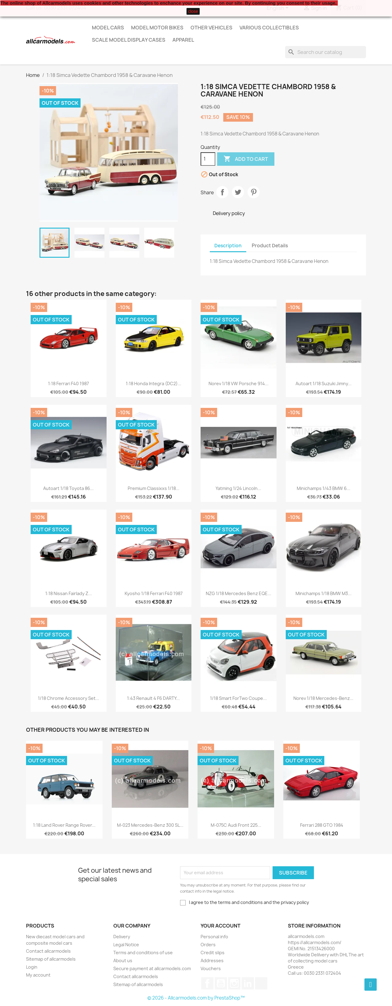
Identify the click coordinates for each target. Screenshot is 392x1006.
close (193, 11)
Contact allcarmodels (48, 951)
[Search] (325, 52)
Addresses (212, 960)
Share (222, 192)
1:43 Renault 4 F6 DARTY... (153, 698)
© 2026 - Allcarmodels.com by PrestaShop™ (196, 998)
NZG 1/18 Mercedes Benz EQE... (238, 593)
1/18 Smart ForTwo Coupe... (238, 698)
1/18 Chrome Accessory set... (68, 698)
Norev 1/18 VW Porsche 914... (239, 383)
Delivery (121, 937)
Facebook (207, 983)
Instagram (234, 983)
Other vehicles (211, 27)
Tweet (238, 192)
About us (122, 960)
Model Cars (108, 27)
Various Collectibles (269, 27)
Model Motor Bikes (157, 27)
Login (31, 967)
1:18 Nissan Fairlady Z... (68, 593)
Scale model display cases (128, 39)
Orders (208, 944)
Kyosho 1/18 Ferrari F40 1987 (154, 593)
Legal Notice (126, 944)
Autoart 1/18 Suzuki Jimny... (324, 383)
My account (38, 975)
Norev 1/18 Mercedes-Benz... (323, 698)
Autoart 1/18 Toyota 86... (68, 488)
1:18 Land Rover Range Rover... (64, 825)
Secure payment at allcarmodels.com (152, 968)
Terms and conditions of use (143, 952)
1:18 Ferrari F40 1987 (68, 383)
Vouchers (211, 968)
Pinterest (253, 192)
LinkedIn (248, 983)
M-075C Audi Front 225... (236, 825)
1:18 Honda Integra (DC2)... (153, 383)
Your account (220, 925)
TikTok (261, 983)
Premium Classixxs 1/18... (153, 488)
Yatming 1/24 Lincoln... (238, 488)
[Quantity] (208, 159)
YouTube (221, 983)
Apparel (183, 39)
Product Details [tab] (270, 245)
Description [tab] (228, 245)
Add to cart (246, 159)
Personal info (214, 937)
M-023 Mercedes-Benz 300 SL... (150, 825)
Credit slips (212, 952)
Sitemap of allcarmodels (51, 959)
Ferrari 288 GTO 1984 (321, 825)
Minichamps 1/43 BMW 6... (323, 488)
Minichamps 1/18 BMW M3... (324, 593)
